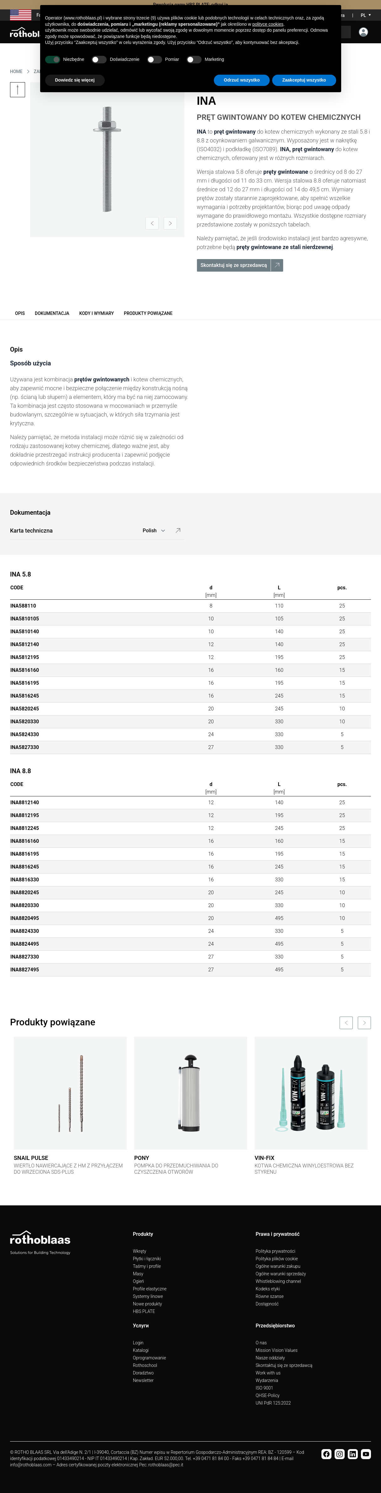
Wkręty (139, 1251)
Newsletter (143, 1380)
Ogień (138, 1281)
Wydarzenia (267, 1380)
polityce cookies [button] (267, 24)
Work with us (268, 1372)
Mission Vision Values (277, 1350)
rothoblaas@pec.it (165, 1464)
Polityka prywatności (275, 1251)
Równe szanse (269, 1296)
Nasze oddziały (270, 1357)
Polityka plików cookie (277, 1258)
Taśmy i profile (147, 1266)
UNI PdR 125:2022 (273, 1402)
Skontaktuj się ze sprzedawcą (284, 1365)
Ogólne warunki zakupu (278, 1266)
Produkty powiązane (148, 313)
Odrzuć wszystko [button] (242, 79)
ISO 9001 (264, 1387)
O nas (261, 1342)
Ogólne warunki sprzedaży (281, 1273)
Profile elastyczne (150, 1288)
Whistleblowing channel (278, 1281)
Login (138, 1342)
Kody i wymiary (96, 313)
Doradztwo (143, 1372)
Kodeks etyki (268, 1288)
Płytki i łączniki (147, 1258)
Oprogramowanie (149, 1357)
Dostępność (267, 1303)
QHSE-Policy (267, 1395)
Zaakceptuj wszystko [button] (304, 79)
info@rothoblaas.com (30, 1464)
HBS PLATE (144, 1311)
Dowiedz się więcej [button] (75, 79)
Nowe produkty (147, 1303)
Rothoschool (145, 1365)
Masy (138, 1273)
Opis (20, 313)
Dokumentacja (52, 313)
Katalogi (141, 1350)
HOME (16, 71)
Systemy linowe (148, 1296)
